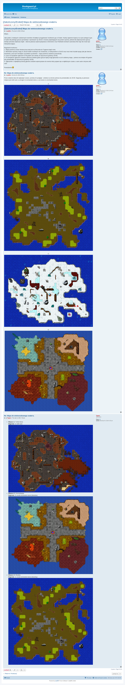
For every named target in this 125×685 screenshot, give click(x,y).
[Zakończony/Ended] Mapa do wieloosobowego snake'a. (30, 22)
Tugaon (98, 415)
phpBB (56, 680)
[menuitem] (14, 14)
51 (100, 419)
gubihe (98, 41)
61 (100, 44)
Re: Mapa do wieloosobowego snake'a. (19, 73)
